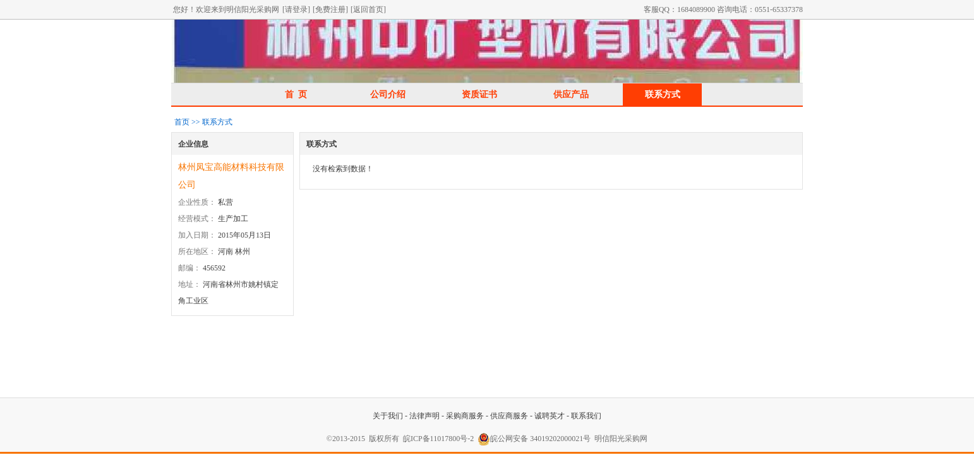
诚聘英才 (549, 415)
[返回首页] (368, 9)
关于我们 (388, 415)
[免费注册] (330, 9)
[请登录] (296, 9)
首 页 (296, 94)
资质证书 (479, 94)
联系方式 (662, 94)
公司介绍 (388, 94)
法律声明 (424, 415)
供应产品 (571, 94)
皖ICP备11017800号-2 (438, 438)
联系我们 (586, 415)
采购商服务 (465, 415)
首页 (181, 122)
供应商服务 (509, 415)
